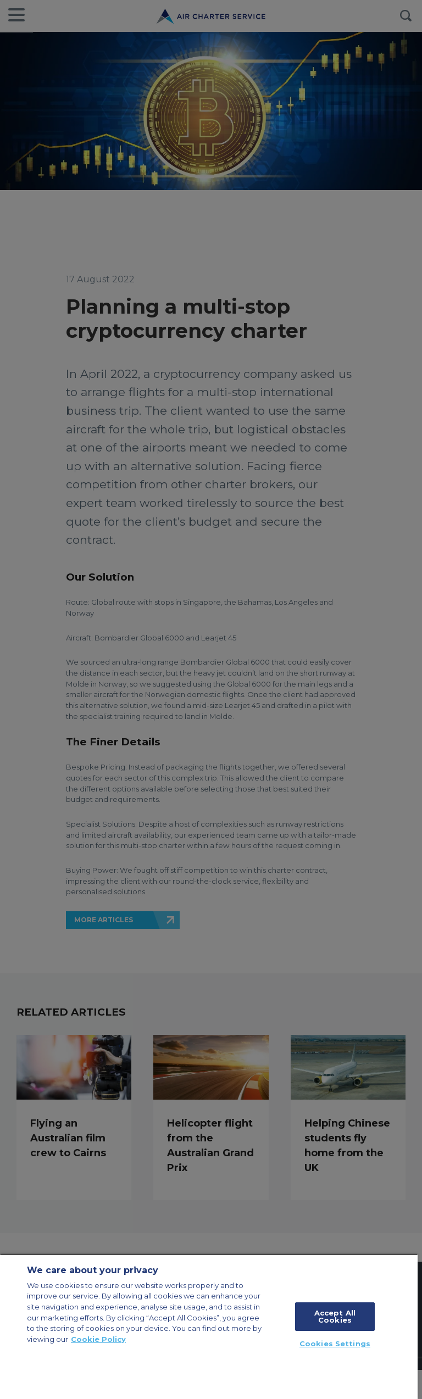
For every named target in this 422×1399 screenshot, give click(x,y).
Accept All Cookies (335, 1316)
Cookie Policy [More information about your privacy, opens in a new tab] (98, 1339)
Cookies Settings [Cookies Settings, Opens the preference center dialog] (334, 1343)
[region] (209, 1326)
